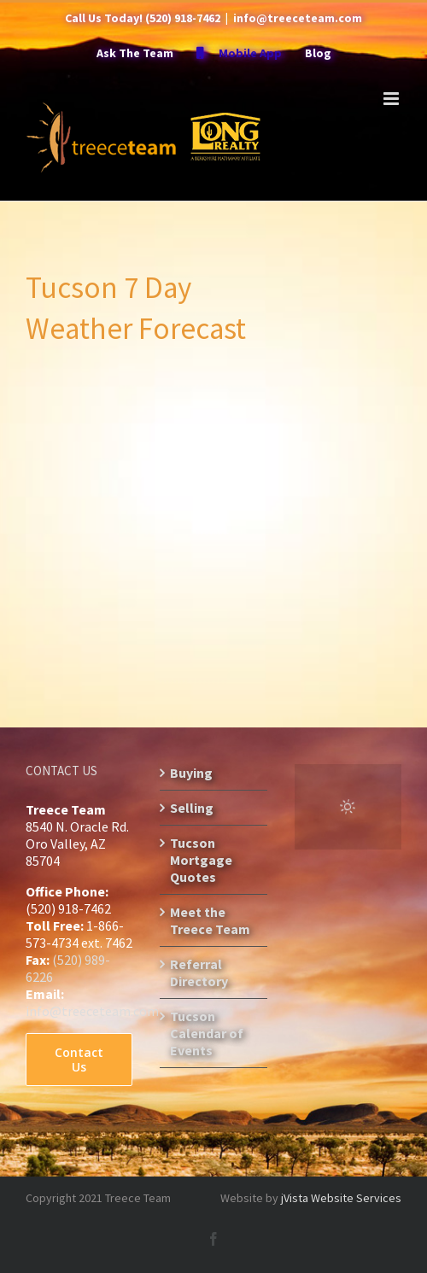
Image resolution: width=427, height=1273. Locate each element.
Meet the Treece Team (210, 920)
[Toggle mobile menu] (392, 99)
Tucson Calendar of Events (206, 1033)
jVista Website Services (341, 1198)
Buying (191, 772)
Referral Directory (199, 972)
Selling (192, 807)
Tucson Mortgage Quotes (201, 859)
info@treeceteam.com (297, 18)
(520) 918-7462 (182, 18)
